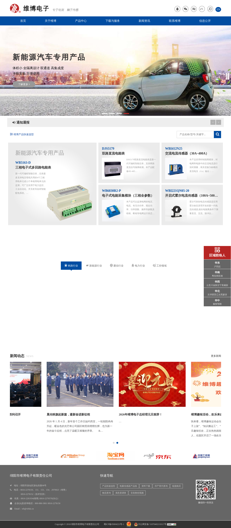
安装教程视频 (137, 493)
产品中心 (81, 20)
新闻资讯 (144, 20)
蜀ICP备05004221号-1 (114, 524)
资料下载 (145, 486)
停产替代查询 (161, 486)
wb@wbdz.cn (28, 508)
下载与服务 (112, 20)
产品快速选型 (108, 486)
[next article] (212, 122)
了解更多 (24, 84)
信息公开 (205, 20)
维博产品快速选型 (22, 134)
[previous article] (218, 122)
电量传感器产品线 (128, 486)
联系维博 (174, 20)
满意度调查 (120, 493)
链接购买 (176, 486)
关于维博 (50, 20)
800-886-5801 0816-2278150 (47, 503)
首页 (23, 20)
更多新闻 (216, 356)
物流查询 (106, 493)
